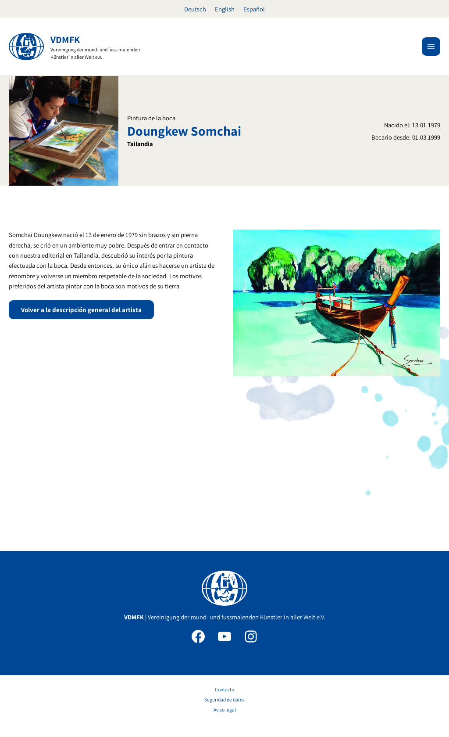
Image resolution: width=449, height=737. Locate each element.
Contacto (224, 689)
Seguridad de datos (224, 699)
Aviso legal (225, 709)
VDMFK (65, 39)
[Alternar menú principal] (431, 46)
